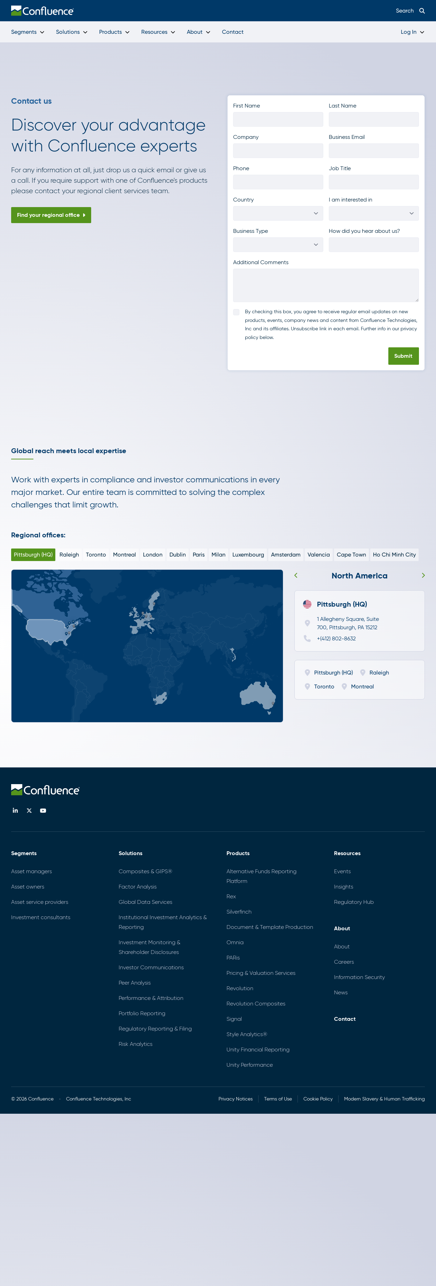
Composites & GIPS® (145, 871)
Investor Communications (151, 967)
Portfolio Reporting (142, 1013)
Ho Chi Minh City (394, 554)
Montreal (124, 554)
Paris (199, 554)
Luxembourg (248, 554)
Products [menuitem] (114, 32)
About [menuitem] (199, 32)
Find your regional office (51, 215)
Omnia (235, 942)
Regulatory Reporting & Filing (155, 1028)
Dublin (177, 554)
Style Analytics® (247, 1034)
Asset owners (27, 886)
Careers (344, 961)
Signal (234, 1019)
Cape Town (351, 554)
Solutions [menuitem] (72, 32)
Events (342, 871)
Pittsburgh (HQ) (33, 554)
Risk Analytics (135, 1044)
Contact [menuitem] (233, 32)
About (342, 946)
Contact (345, 1019)
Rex (231, 896)
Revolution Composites (256, 1003)
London (152, 554)
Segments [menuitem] (28, 32)
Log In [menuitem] (413, 32)
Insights (343, 886)
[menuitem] (42, 11)
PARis (233, 957)
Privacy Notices (236, 1099)
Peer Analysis (135, 982)
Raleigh (69, 554)
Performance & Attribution (151, 998)
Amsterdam (286, 554)
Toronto (96, 554)
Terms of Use (278, 1099)
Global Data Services (145, 902)
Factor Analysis (138, 886)
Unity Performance (250, 1065)
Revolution (240, 988)
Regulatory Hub (354, 902)
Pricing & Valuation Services (261, 973)
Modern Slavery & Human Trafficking (384, 1099)
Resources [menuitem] (158, 32)
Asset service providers (39, 902)
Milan (218, 554)
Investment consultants (40, 917)
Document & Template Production (270, 927)
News (341, 992)
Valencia (319, 554)
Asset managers (31, 871)
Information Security (359, 977)
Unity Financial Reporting (258, 1049)
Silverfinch (239, 911)
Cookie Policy (318, 1099)
